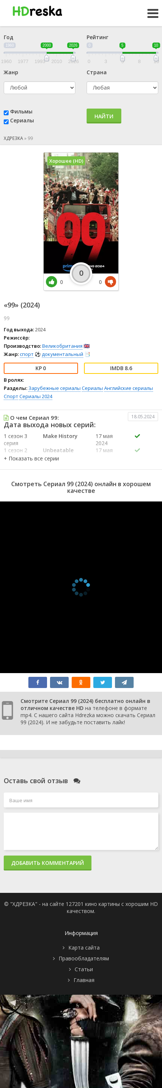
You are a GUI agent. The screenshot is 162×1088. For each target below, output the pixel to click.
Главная (84, 980)
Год (8, 37)
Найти (103, 116)
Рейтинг (97, 37)
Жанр (11, 72)
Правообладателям (84, 958)
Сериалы (22, 120)
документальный (62, 354)
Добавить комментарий (47, 862)
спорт (27, 354)
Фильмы (21, 111)
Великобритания (62, 346)
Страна (97, 72)
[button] (31, 458)
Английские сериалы (128, 388)
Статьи (84, 969)
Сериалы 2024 (35, 396)
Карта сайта (84, 947)
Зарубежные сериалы (54, 388)
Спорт (11, 396)
